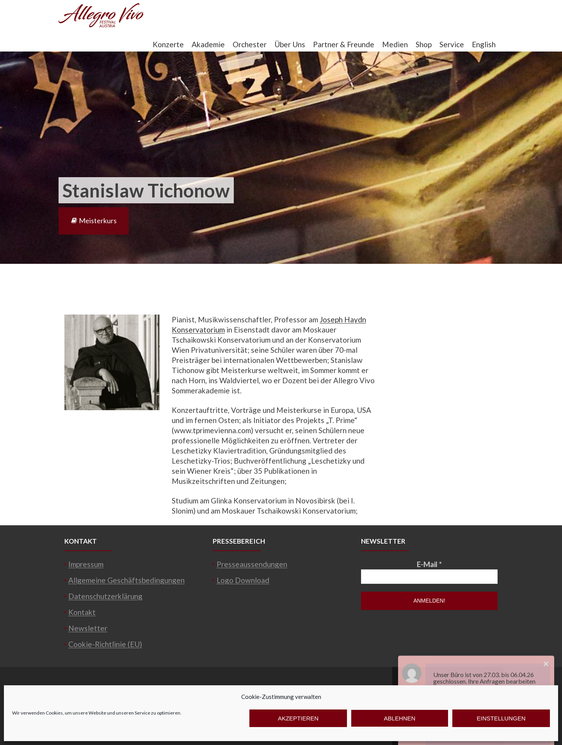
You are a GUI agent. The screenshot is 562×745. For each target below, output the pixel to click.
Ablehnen (400, 718)
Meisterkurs (94, 220)
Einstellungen (501, 718)
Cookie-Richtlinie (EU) (105, 644)
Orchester (250, 44)
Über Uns (289, 44)
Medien (395, 44)
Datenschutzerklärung (105, 596)
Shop (424, 44)
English (484, 44)
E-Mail (429, 564)
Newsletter (87, 628)
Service (451, 44)
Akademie (208, 44)
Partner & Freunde (343, 44)
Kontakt (82, 612)
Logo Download (243, 580)
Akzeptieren (298, 718)
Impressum (85, 564)
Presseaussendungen (252, 564)
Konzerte (168, 44)
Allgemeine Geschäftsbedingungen (126, 580)
